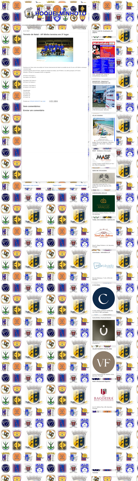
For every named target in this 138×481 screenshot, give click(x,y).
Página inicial (57, 185)
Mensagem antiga (81, 185)
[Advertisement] (55, 167)
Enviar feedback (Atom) (58, 190)
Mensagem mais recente (31, 185)
